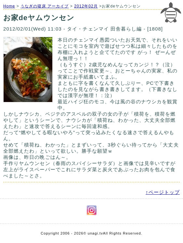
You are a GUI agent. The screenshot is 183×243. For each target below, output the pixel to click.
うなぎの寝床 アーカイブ (44, 6)
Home (9, 6)
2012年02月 (86, 6)
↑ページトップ (163, 192)
